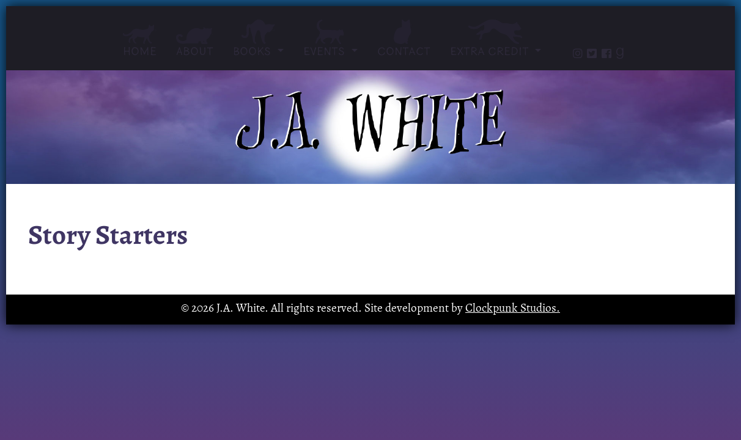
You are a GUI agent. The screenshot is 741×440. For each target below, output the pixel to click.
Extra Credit (491, 39)
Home (140, 41)
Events (330, 39)
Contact (403, 39)
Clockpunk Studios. (512, 309)
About (194, 42)
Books (258, 39)
